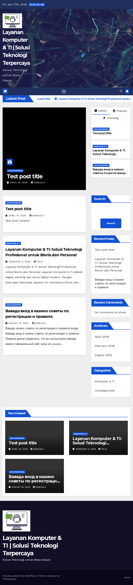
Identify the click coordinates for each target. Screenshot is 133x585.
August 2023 (103, 355)
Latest (100, 110)
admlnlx (38, 182)
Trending (111, 118)
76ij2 (38, 261)
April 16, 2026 (19, 182)
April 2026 (102, 336)
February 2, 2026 (20, 261)
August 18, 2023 (19, 323)
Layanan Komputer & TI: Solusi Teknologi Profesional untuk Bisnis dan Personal (109, 156)
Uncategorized (15, 171)
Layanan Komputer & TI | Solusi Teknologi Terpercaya (16, 47)
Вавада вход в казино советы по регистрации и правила (110, 173)
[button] (121, 91)
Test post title (24, 176)
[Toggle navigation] (64, 91)
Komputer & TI (100, 146)
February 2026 (105, 346)
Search (99, 199)
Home (127, 577)
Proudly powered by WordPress (20, 576)
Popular (120, 110)
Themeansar (9, 579)
